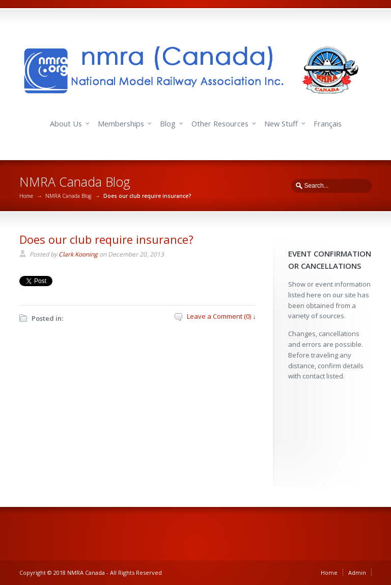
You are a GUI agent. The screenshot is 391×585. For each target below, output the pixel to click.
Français (328, 124)
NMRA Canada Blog (68, 195)
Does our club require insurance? (106, 239)
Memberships (121, 124)
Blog (168, 124)
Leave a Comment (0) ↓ (221, 316)
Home (26, 195)
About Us (66, 124)
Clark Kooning (78, 254)
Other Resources (219, 124)
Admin (357, 572)
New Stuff (281, 124)
